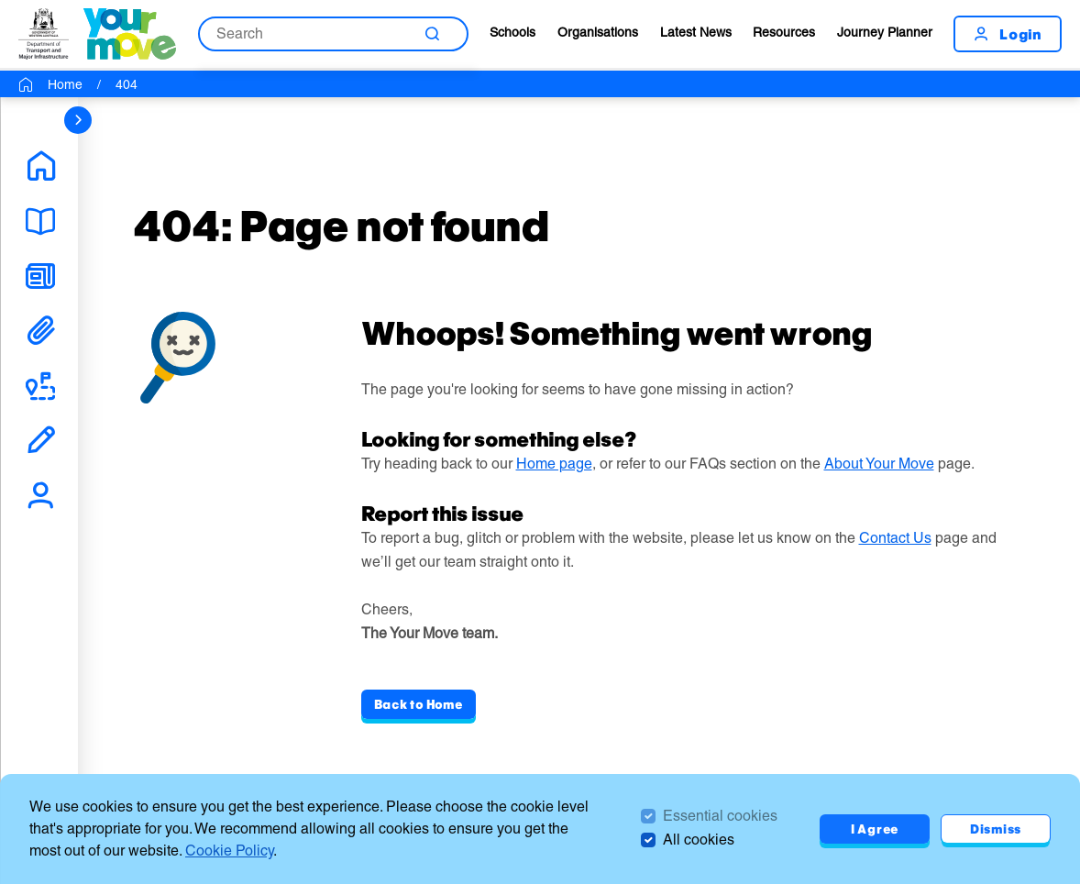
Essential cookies (720, 815)
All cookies (698, 839)
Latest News (696, 32)
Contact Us (895, 538)
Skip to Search (0, 0)
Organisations (597, 32)
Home (65, 84)
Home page (554, 463)
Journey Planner (884, 32)
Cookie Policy (229, 850)
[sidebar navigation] (78, 120)
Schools (512, 32)
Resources (784, 32)
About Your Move (879, 463)
